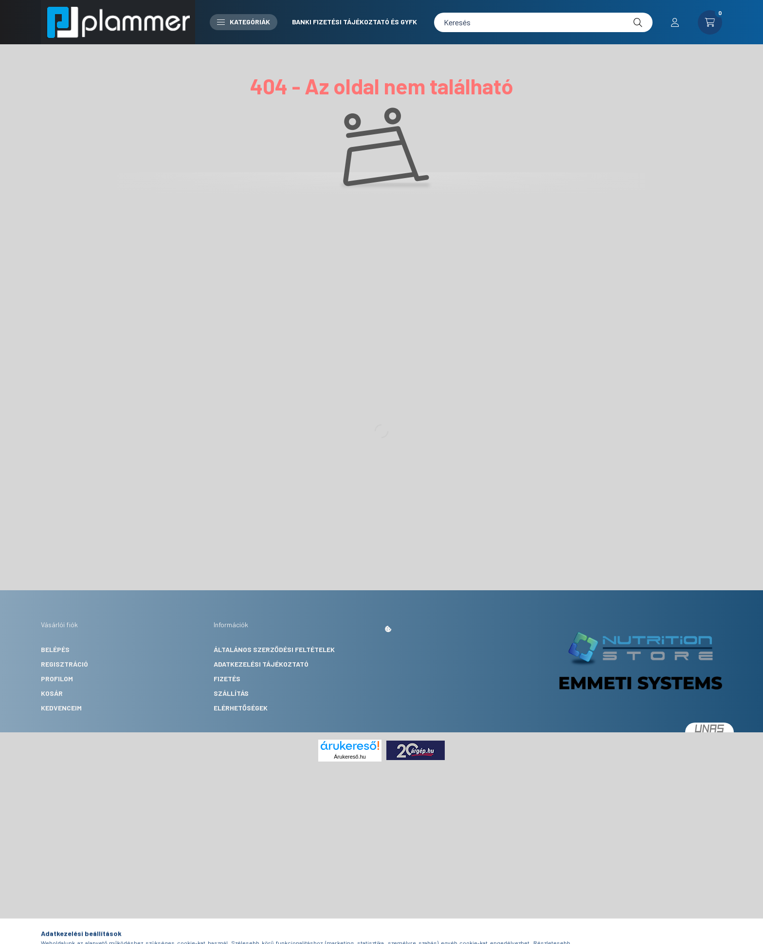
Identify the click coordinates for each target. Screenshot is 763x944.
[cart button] (710, 22)
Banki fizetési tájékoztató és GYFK (354, 22)
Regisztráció (64, 664)
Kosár (52, 693)
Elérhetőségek (241, 708)
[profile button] (675, 22)
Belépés (55, 649)
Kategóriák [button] (243, 22)
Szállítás (231, 693)
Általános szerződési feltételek (274, 649)
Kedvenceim (61, 708)
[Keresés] (543, 22)
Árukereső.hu (349, 757)
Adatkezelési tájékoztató (261, 664)
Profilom (57, 678)
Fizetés (227, 678)
